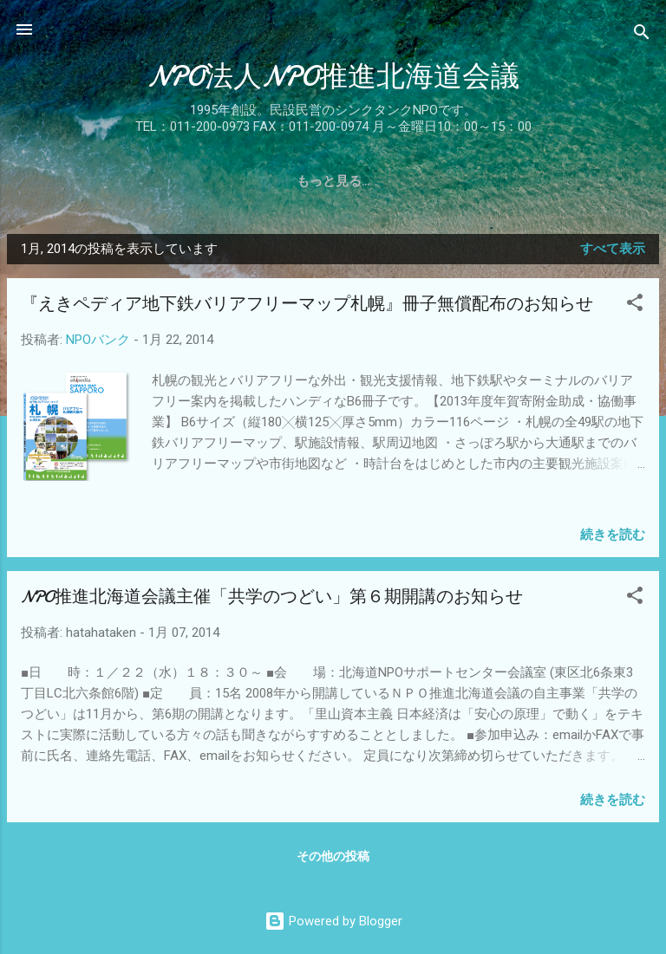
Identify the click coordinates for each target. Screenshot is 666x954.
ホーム (50, 181)
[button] (634, 305)
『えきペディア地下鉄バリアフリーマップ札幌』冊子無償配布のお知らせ (307, 303)
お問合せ (609, 181)
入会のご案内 (390, 181)
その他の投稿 (333, 856)
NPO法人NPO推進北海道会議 (333, 76)
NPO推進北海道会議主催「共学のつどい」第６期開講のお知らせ (272, 596)
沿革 (114, 181)
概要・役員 (191, 181)
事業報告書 (287, 181)
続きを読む (612, 534)
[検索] (641, 35)
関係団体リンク (506, 181)
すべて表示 (612, 248)
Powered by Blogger (333, 921)
